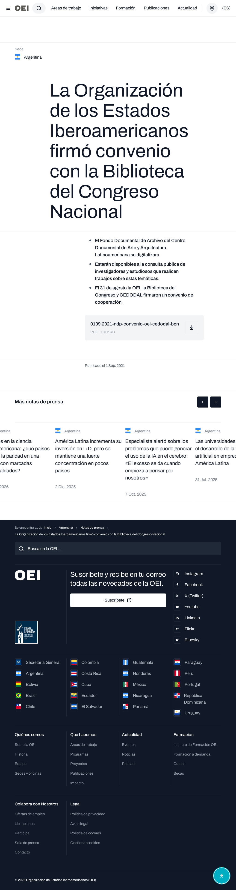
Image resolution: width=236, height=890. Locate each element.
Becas (179, 773)
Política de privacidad (87, 814)
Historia (21, 754)
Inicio (47, 527)
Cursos (179, 764)
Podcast (129, 764)
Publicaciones (156, 8)
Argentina (66, 527)
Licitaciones (25, 824)
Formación (126, 8)
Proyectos (78, 764)
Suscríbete (118, 600)
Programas (79, 754)
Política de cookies (85, 833)
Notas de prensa (92, 527)
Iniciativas (98, 8)
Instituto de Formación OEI (195, 745)
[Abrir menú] (8, 8)
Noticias (129, 754)
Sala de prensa (27, 843)
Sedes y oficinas (28, 773)
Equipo (21, 764)
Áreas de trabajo (66, 8)
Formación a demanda (192, 754)
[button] (202, 402)
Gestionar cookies (85, 843)
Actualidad (187, 8)
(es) (226, 8)
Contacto (22, 852)
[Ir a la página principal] (22, 8)
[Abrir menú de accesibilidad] (221, 875)
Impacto (77, 783)
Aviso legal (79, 824)
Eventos (129, 745)
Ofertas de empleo (30, 814)
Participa (22, 833)
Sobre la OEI (25, 745)
